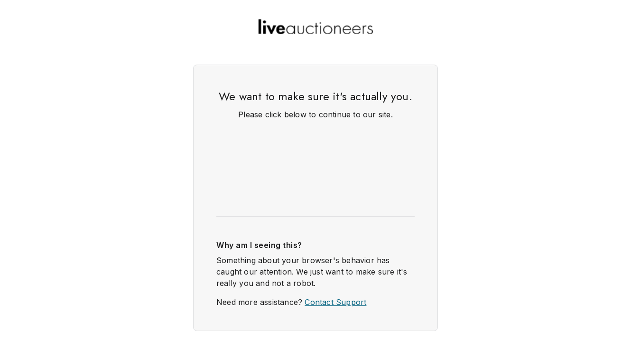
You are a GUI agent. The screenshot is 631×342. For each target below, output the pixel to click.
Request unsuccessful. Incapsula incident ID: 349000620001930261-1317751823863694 (315, 171)
